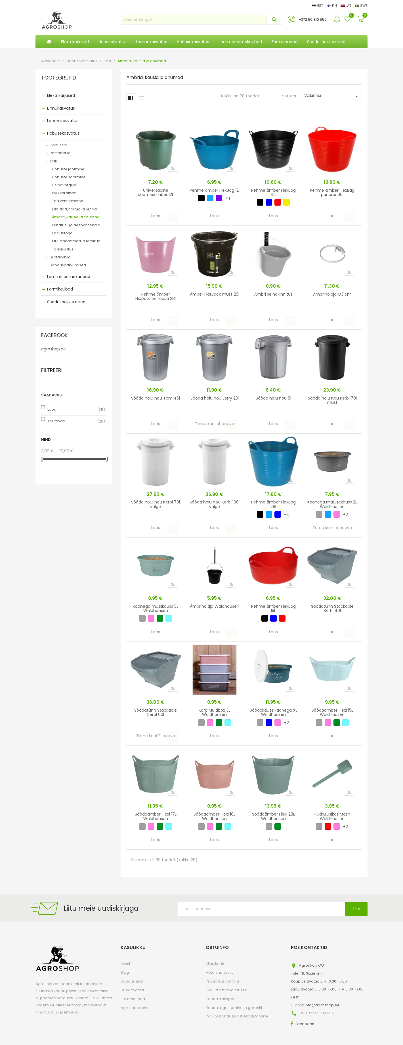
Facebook (304, 1024)
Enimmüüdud (133, 999)
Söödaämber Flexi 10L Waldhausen (214, 816)
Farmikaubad (60, 289)
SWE (361, 5)
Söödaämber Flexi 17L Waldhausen (156, 816)
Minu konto (216, 963)
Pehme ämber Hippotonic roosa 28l (155, 296)
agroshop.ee (53, 349)
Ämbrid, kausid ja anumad (76, 217)
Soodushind (132, 981)
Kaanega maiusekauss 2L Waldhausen (332, 504)
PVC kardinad (64, 193)
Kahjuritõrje (62, 233)
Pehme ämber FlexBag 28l (273, 504)
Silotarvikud (60, 257)
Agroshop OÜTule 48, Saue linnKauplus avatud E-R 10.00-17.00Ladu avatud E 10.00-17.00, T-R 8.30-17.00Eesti (327, 981)
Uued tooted (132, 990)
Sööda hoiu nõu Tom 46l (155, 398)
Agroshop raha (135, 1007)
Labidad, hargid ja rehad (74, 209)
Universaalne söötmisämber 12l (155, 192)
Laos (51, 409)
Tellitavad (56, 421)
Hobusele (58, 145)
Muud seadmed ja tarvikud (76, 241)
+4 (227, 198)
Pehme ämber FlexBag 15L (273, 608)
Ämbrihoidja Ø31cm (332, 294)
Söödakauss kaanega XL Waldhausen (273, 712)
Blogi (125, 972)
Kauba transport (221, 999)
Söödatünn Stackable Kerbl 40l (332, 608)
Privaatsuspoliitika (222, 981)
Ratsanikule (60, 153)
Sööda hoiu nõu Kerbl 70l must (332, 400)
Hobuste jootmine (68, 169)
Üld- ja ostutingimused (226, 990)
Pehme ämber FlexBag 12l (215, 190)
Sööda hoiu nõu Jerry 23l (214, 398)
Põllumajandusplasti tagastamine (237, 1016)
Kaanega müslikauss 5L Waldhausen (155, 608)
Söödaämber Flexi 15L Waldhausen (332, 712)
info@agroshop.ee (322, 1005)
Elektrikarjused (61, 95)
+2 (345, 514)
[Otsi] (201, 20)
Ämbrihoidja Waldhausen (214, 606)
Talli (53, 161)
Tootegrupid (58, 78)
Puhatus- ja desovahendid (76, 225)
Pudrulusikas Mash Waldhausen (332, 816)
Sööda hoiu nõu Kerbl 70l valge (155, 504)
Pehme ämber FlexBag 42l (273, 192)
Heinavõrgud (64, 185)
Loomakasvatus (62, 121)
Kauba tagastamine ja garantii (234, 1007)
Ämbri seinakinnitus (273, 294)
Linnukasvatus (61, 108)
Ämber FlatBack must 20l (214, 294)
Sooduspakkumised (68, 265)
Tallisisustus (63, 249)
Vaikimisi (332, 96)
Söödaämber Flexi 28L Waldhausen (273, 816)
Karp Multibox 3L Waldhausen (214, 712)
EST (318, 5)
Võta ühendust (219, 972)
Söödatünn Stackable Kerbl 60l (155, 712)
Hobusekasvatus (63, 133)
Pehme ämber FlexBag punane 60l (332, 192)
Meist (125, 963)
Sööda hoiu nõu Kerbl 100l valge (215, 504)
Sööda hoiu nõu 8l (273, 398)
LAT (346, 5)
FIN (332, 5)
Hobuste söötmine (68, 177)
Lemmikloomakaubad (68, 276)
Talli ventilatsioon (67, 200)
